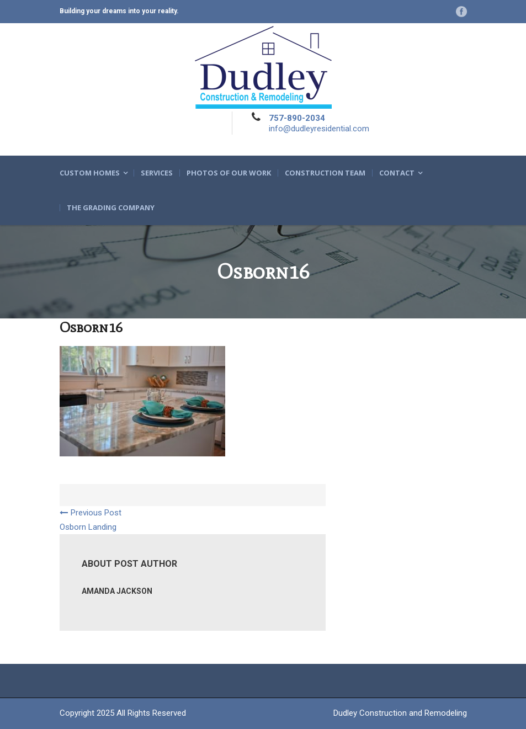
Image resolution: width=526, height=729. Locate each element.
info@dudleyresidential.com (319, 129)
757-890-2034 (297, 118)
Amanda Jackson (117, 591)
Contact (397, 173)
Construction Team (325, 173)
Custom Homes (90, 173)
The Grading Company (111, 207)
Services (157, 173)
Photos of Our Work (229, 173)
